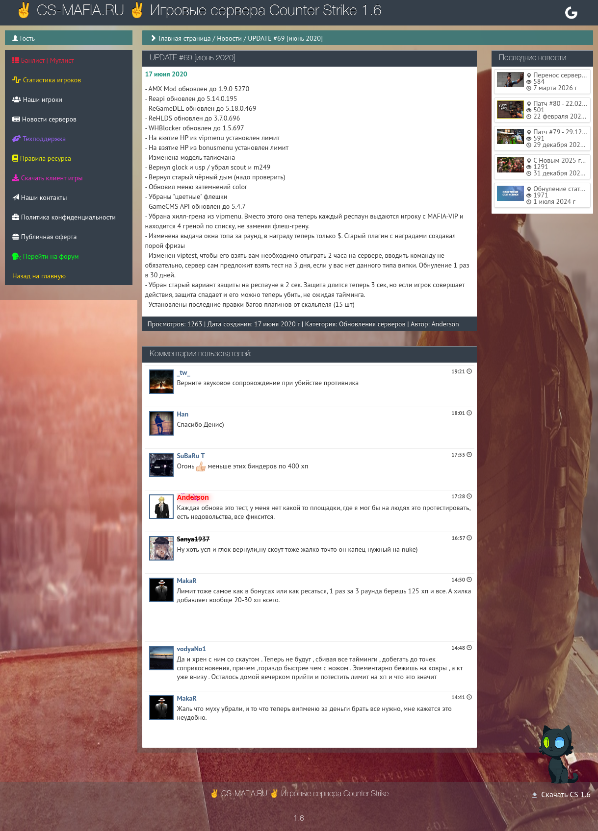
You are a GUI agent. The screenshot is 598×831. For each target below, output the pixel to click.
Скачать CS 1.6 (561, 794)
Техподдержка (39, 138)
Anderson (445, 323)
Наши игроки (37, 99)
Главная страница (184, 38)
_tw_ (183, 372)
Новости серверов (44, 119)
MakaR (186, 580)
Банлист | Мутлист (43, 60)
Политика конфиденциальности (64, 217)
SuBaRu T (191, 455)
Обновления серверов (372, 323)
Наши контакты (39, 197)
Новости (229, 38)
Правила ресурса (41, 158)
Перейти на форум (45, 256)
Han (182, 414)
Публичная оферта (44, 236)
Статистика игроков (46, 79)
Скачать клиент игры (47, 177)
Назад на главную (39, 275)
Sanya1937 (193, 539)
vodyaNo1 (191, 648)
